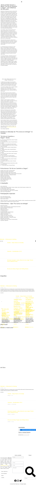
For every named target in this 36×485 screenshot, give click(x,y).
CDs (4, 287)
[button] (21, 2)
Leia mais (1, 241)
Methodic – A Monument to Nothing (8, 239)
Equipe (2, 475)
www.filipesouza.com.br (4, 465)
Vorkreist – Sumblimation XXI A (14, 251)
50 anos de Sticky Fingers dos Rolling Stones (17, 268)
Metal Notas (13, 414)
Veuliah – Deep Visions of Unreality (15, 242)
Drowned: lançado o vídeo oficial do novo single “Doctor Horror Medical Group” (25, 310)
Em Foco (13, 421)
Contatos (2, 477)
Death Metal (22, 304)
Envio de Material (4, 473)
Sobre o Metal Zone (4, 471)
